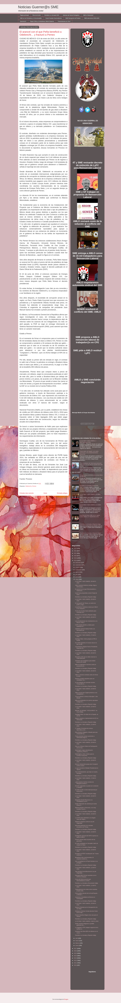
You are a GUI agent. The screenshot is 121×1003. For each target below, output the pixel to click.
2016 (75, 951)
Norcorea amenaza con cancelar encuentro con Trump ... (84, 826)
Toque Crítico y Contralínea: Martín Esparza (42, 21)
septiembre (78, 569)
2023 (75, 548)
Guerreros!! (23, 21)
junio (76, 577)
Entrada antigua (62, 493)
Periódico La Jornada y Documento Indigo (86, 883)
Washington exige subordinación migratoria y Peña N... (84, 750)
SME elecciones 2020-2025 (91, 18)
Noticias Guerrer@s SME (38, 7)
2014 (75, 955)
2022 (75, 551)
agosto (77, 572)
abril (76, 938)
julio (76, 574)
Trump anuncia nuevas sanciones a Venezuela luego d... (84, 736)
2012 (75, 960)
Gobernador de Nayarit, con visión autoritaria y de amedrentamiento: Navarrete (89, 453)
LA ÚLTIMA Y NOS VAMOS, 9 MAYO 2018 (86, 921)
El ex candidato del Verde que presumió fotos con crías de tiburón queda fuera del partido (91, 464)
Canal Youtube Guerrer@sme (53, 18)
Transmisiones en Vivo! (64, 21)
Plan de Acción (37, 15)
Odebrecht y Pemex (30, 486)
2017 (75, 948)
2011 (75, 963)
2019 (75, 558)
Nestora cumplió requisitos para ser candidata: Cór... (84, 679)
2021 (75, 553)
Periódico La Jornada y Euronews (89, 485)
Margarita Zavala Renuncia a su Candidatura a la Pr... (83, 800)
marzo (77, 940)
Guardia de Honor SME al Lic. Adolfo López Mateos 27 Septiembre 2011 (90, 516)
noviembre (78, 565)
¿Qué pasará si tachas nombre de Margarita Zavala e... (84, 782)
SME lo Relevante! (88, 15)
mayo (77, 579)
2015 (75, 953)
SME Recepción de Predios (72, 18)
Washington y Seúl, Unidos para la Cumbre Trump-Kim (84, 754)
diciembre (78, 562)
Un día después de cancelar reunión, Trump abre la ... (85, 683)
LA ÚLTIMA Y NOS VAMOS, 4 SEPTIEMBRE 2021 (88, 441)
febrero (77, 943)
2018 (75, 560)
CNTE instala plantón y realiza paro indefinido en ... (84, 625)
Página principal (24, 15)
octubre (77, 567)
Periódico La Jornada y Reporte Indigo (90, 524)
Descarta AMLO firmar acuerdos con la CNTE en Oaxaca (85, 876)
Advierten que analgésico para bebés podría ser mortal (85, 661)
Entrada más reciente (27, 493)
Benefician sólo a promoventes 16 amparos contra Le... (84, 858)
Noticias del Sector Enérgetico (71, 15)
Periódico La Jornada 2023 (51, 15)
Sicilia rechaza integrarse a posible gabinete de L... (84, 924)
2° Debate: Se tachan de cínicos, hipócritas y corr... (84, 729)
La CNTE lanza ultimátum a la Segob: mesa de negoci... (85, 818)
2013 (75, 958)
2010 (75, 965)
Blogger (66, 999)
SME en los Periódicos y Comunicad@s (31, 18)
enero (77, 945)
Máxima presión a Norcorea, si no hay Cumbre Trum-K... (85, 808)
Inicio (45, 493)
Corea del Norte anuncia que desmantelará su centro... (83, 880)
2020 (75, 555)
